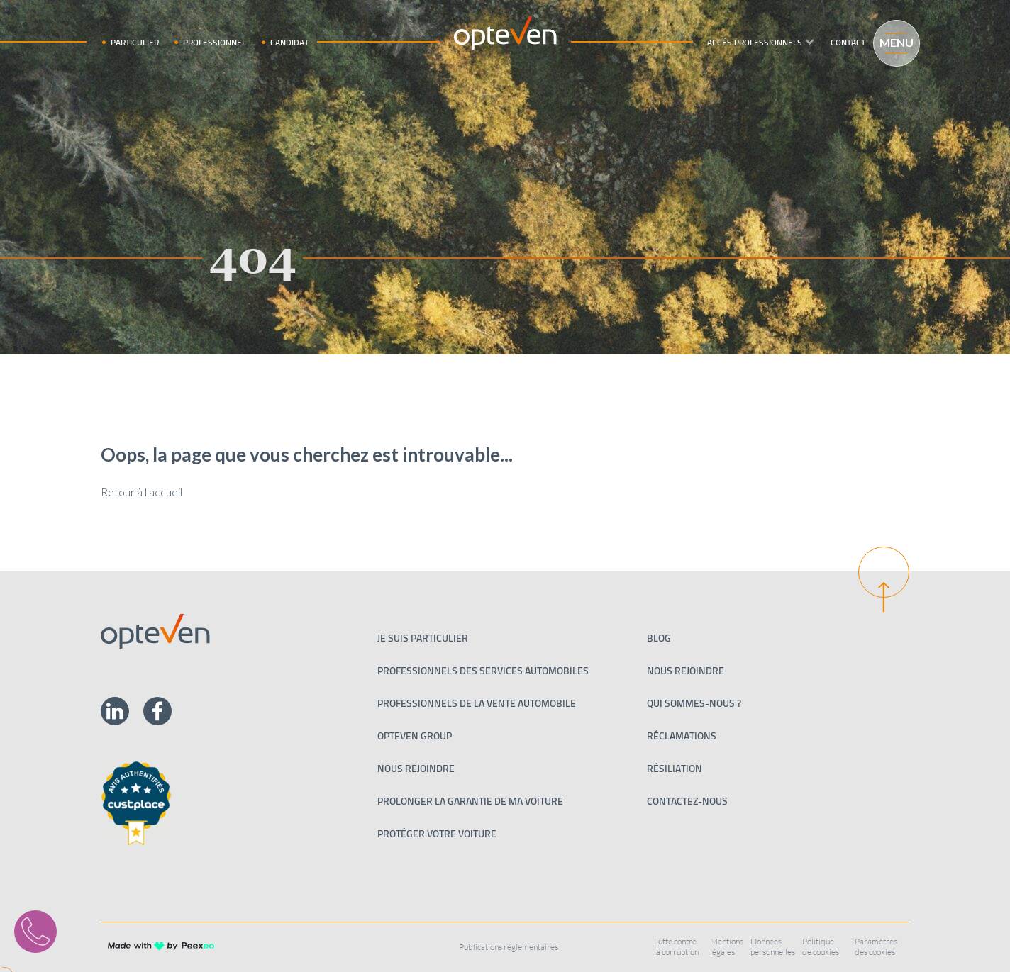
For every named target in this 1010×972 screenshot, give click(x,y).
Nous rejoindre (416, 768)
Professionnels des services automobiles (483, 670)
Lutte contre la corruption (676, 946)
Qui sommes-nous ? (694, 703)
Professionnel (214, 42)
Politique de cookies (820, 946)
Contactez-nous (687, 801)
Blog (659, 638)
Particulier (135, 42)
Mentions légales (726, 946)
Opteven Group (414, 736)
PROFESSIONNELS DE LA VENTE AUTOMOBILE (476, 703)
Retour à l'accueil (141, 491)
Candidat (289, 42)
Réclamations (681, 736)
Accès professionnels (754, 42)
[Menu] (890, 41)
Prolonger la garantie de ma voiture (470, 801)
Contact (848, 42)
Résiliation (674, 768)
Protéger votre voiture (436, 833)
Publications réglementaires (508, 947)
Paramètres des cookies (876, 946)
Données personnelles (772, 946)
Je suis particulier (422, 638)
